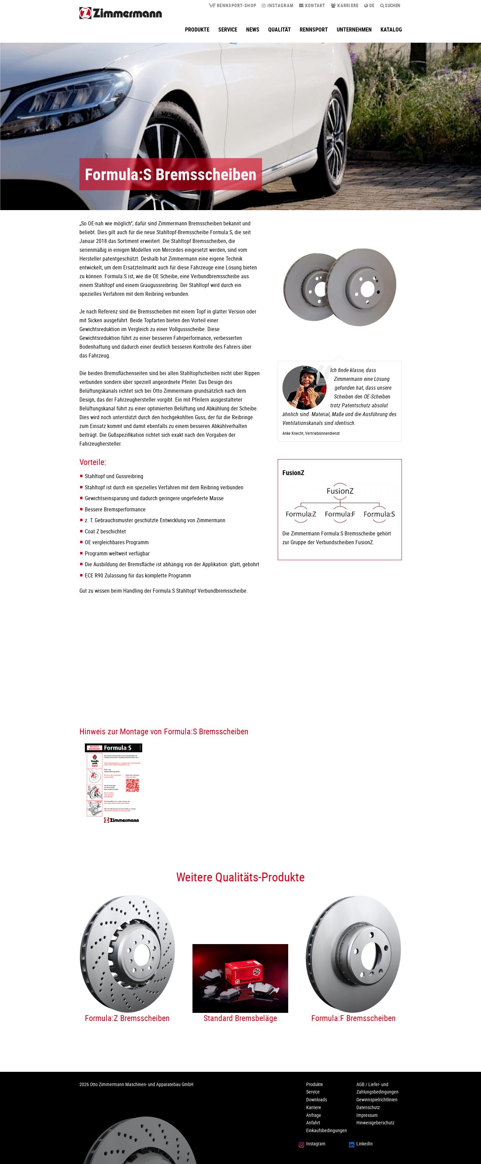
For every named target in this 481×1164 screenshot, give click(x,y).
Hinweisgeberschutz (375, 1122)
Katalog (391, 29)
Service (227, 29)
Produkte (197, 29)
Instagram (278, 5)
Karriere (345, 5)
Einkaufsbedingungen (326, 1130)
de (369, 5)
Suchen (390, 5)
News (252, 29)
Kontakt (312, 5)
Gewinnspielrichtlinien (376, 1099)
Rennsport (314, 29)
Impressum (367, 1115)
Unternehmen (354, 29)
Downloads (316, 1099)
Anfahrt (313, 1122)
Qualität (279, 29)
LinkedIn (364, 1143)
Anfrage (313, 1115)
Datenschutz (368, 1107)
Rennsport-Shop (231, 5)
